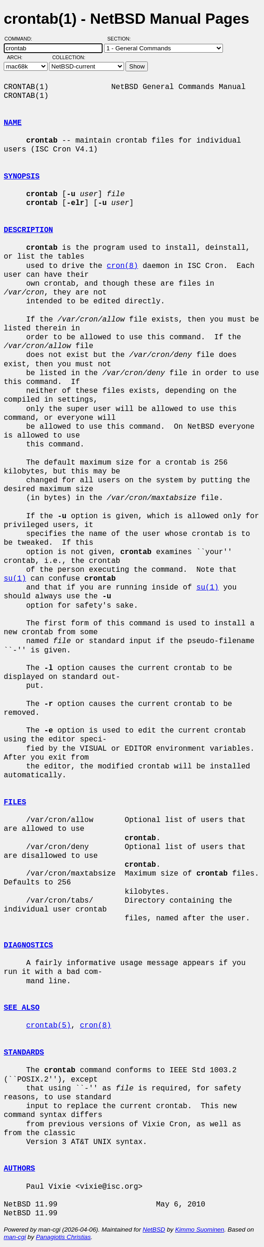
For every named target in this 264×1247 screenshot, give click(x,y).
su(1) (15, 579)
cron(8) (122, 266)
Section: (121, 38)
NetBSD (154, 1229)
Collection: (68, 57)
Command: (21, 38)
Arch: (19, 57)
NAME (12, 123)
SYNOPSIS (22, 176)
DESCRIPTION (28, 230)
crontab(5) (48, 1026)
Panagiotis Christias (63, 1236)
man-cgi (15, 1236)
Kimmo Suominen (199, 1229)
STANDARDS (24, 1053)
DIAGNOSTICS (28, 945)
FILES (15, 802)
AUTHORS (19, 1169)
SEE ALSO (22, 1008)
